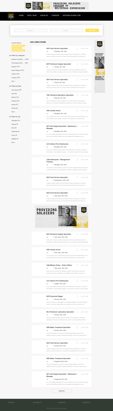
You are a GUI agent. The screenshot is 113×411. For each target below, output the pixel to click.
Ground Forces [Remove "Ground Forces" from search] (16, 48)
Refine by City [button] (15, 116)
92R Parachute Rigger (54, 296)
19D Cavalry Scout (53, 110)
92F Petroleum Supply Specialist (58, 64)
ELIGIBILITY (37, 402)
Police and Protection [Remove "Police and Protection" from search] (18, 50)
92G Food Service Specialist (57, 48)
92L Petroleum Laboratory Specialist (60, 312)
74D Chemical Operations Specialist (60, 95)
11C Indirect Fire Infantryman (57, 144)
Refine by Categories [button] (18, 55)
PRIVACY (11, 402)
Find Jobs (92, 30)
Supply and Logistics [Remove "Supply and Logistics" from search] (18, 45)
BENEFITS (87, 402)
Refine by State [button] (16, 86)
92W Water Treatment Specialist (58, 327)
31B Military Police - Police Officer (59, 265)
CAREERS (62, 402)
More (12, 81)
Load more (62, 391)
